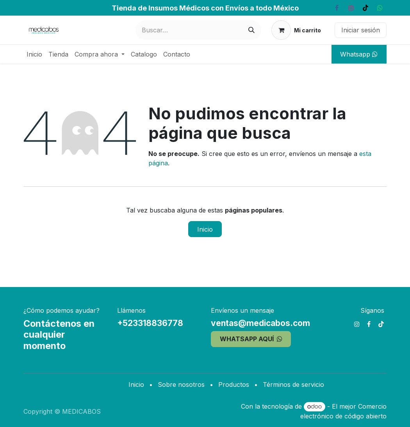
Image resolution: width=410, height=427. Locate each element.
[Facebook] (336, 8)
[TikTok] (365, 8)
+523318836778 (150, 323)
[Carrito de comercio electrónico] (296, 30)
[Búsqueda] (251, 30)
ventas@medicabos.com (260, 323)
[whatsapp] (380, 8)
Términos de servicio (293, 384)
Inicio (205, 229)
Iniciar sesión (360, 30)
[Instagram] (351, 8)
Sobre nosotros (181, 384)
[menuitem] (34, 54)
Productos (233, 384)
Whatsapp (359, 54)
